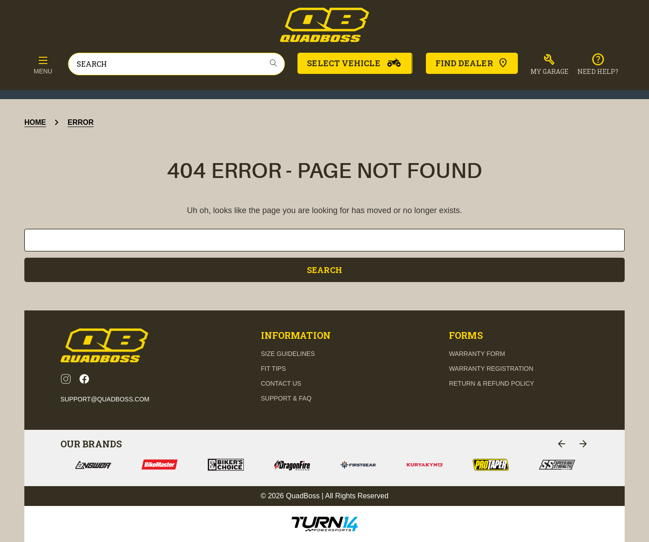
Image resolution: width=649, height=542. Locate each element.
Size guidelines (288, 353)
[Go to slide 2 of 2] (561, 443)
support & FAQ (286, 398)
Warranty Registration (491, 368)
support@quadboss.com (105, 399)
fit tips (273, 368)
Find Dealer (471, 63)
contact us (281, 383)
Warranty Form (477, 353)
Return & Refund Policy (491, 383)
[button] (549, 64)
